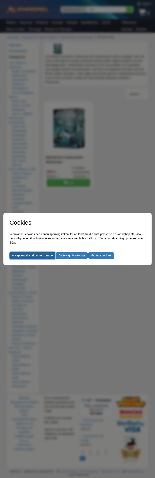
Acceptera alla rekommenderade (32, 255)
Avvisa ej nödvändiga (72, 255)
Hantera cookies (101, 255)
